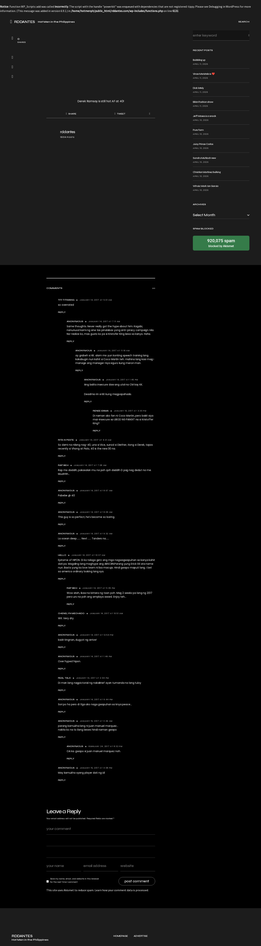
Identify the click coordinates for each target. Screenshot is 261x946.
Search (246, 35)
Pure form (198, 129)
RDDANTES (24, 22)
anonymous (83, 350)
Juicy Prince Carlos (203, 144)
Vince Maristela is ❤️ (204, 73)
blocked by (221, 243)
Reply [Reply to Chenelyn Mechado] (62, 625)
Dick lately (198, 88)
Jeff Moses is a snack (204, 116)
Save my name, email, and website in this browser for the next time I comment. (74, 880)
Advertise (141, 940)
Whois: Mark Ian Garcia (205, 186)
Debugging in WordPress (224, 6)
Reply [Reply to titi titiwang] (62, 312)
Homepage (120, 940)
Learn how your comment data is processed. (122, 890)
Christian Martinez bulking (207, 172)
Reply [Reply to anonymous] (79, 370)
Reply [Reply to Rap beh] (62, 481)
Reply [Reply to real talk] (62, 690)
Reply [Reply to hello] (62, 579)
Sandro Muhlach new (204, 158)
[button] (12, 21)
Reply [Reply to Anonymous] (70, 341)
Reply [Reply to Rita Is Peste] (62, 456)
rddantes (67, 132)
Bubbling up (199, 59)
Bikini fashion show (203, 101)
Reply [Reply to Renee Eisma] (96, 430)
